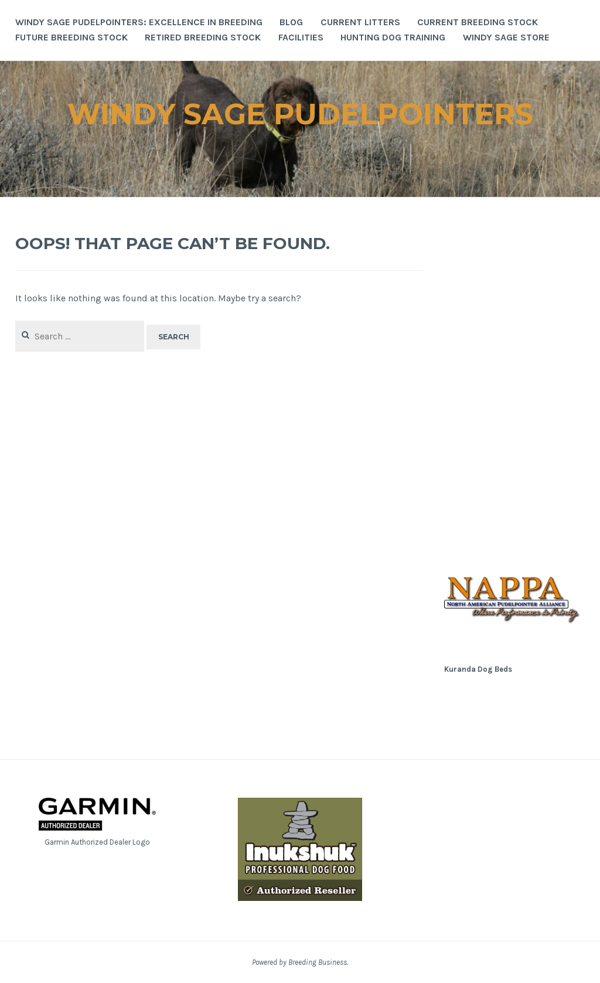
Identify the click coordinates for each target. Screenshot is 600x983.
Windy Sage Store (506, 37)
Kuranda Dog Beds (478, 669)
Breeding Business (317, 962)
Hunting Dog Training (392, 37)
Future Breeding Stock (71, 37)
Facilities (300, 37)
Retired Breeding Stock (203, 37)
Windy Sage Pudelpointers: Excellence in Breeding (138, 22)
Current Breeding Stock (477, 22)
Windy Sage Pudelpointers (300, 114)
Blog (291, 22)
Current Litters (360, 22)
